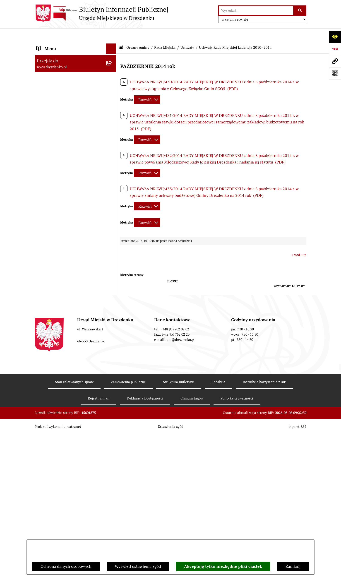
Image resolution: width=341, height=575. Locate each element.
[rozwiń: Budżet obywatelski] (112, 527)
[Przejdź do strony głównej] (101, 13)
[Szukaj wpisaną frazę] (300, 10)
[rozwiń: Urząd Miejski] (112, 92)
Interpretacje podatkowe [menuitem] (59, 537)
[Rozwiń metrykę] (147, 86)
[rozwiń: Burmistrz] (112, 445)
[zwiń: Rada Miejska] (112, 115)
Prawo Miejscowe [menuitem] (52, 496)
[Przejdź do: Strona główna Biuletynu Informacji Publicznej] (121, 34)
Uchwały (187, 33)
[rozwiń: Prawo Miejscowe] (112, 496)
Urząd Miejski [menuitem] (49, 92)
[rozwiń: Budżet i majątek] (112, 507)
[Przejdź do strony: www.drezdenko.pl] (335, 61)
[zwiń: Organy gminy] (112, 102)
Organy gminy (137, 33)
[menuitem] (75, 115)
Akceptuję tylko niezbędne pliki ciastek (223, 566)
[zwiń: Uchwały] (112, 200)
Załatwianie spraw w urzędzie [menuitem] (63, 81)
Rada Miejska (164, 33)
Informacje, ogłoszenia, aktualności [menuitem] (68, 71)
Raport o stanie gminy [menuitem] (56, 517)
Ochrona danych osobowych (66, 566)
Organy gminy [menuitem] (49, 102)
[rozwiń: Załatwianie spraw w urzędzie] (112, 82)
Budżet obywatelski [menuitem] (54, 527)
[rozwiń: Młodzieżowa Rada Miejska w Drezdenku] (112, 458)
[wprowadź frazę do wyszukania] (256, 10)
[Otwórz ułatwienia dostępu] (335, 37)
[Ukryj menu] (111, 35)
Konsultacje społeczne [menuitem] (57, 61)
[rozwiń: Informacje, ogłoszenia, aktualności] (112, 71)
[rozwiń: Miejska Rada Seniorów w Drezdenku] (112, 477)
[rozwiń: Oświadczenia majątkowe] (112, 380)
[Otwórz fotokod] (335, 73)
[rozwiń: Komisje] (112, 328)
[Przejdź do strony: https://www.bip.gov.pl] (335, 49)
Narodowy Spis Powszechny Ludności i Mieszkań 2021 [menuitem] (71, 48)
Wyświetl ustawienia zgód (138, 566)
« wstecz (298, 241)
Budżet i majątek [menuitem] (52, 507)
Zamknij (293, 566)
